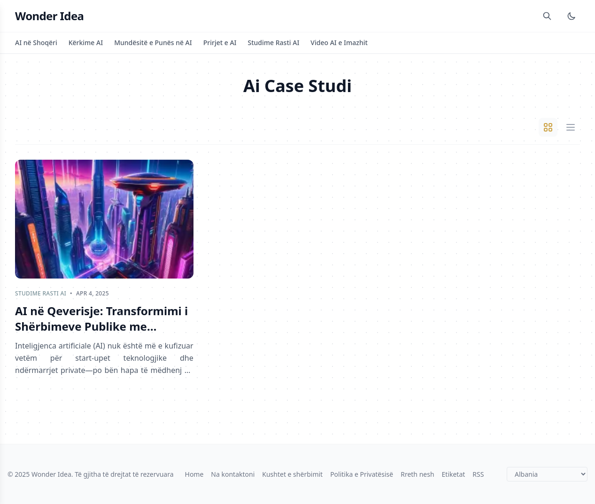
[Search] (547, 16)
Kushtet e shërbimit (292, 474)
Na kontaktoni (233, 474)
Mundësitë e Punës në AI (153, 42)
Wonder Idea (49, 15)
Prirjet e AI (220, 42)
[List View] (570, 127)
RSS (478, 474)
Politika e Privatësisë (361, 474)
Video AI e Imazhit (339, 42)
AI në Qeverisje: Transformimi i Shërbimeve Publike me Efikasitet (101, 318)
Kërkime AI (86, 42)
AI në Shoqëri (36, 42)
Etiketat (453, 474)
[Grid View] (548, 127)
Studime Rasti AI (274, 42)
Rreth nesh (417, 474)
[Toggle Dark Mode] (571, 16)
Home (194, 474)
